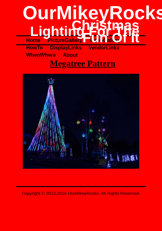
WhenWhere (41, 55)
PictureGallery (64, 40)
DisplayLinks (66, 47)
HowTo (34, 47)
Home (33, 40)
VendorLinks (104, 47)
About (70, 55)
